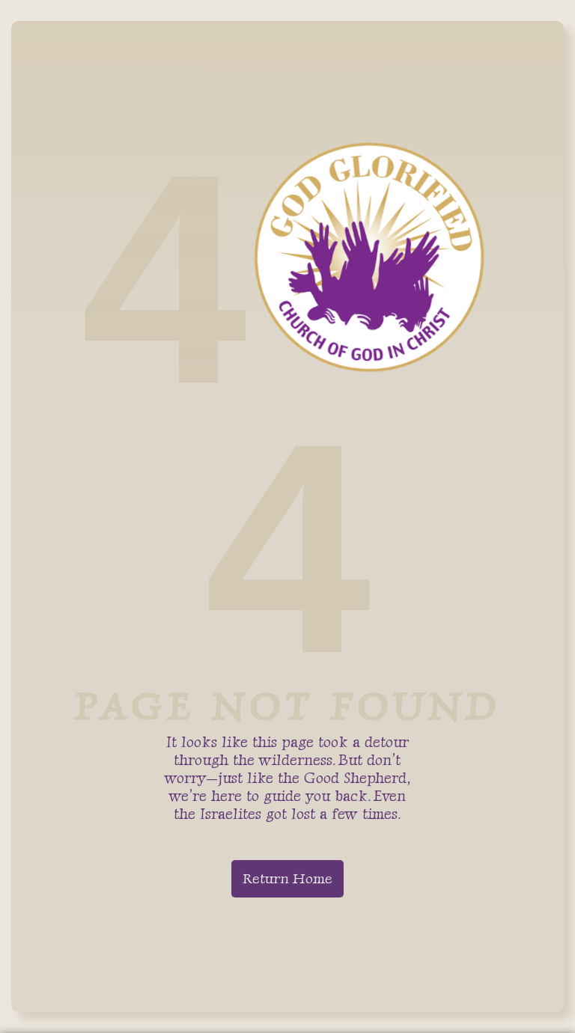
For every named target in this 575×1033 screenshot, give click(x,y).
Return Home (287, 878)
